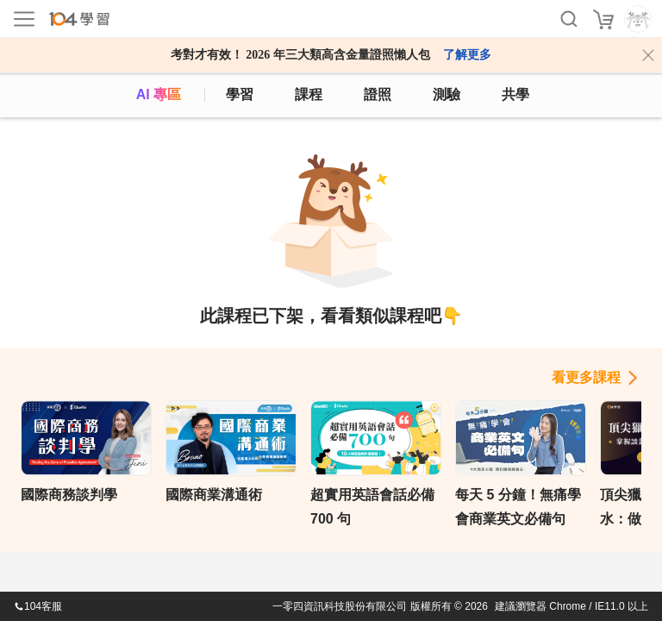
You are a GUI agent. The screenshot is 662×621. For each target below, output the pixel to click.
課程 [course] (308, 94)
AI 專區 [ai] (158, 94)
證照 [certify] (377, 94)
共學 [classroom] (515, 94)
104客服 (38, 606)
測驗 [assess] (446, 94)
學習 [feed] (239, 94)
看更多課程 (586, 377)
